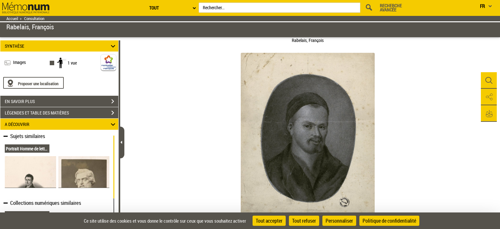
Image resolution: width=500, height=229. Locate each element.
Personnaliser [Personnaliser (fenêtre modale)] (339, 220)
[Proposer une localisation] (33, 83)
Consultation (34, 18)
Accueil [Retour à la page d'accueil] (12, 18)
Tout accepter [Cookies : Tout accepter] (269, 220)
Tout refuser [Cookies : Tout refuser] (304, 220)
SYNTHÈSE (61, 46)
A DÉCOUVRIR (61, 124)
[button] (489, 80)
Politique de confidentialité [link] (389, 220)
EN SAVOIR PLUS (61, 101)
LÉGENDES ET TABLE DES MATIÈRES (61, 112)
